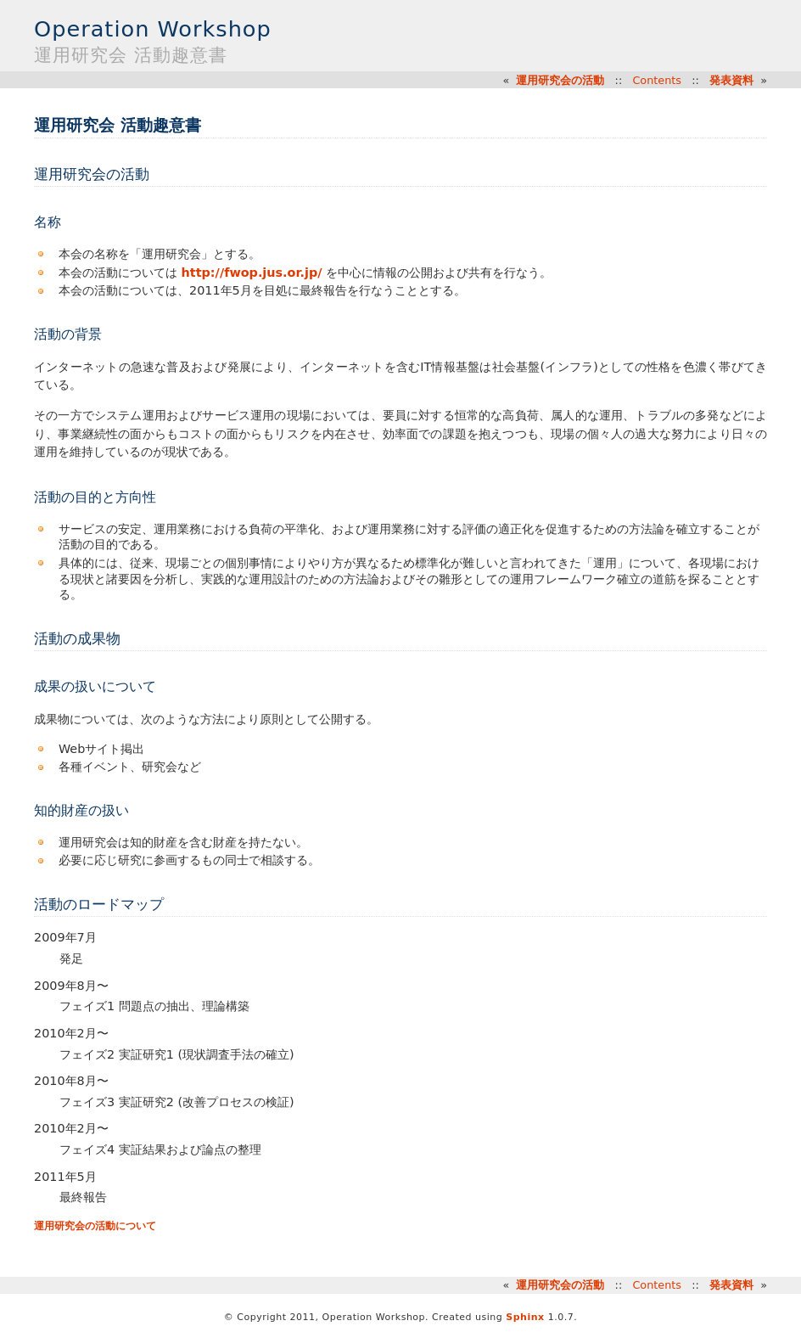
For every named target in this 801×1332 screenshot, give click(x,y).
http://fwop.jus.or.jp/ (252, 272)
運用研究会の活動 (560, 80)
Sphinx (525, 1317)
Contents (656, 80)
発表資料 (731, 80)
